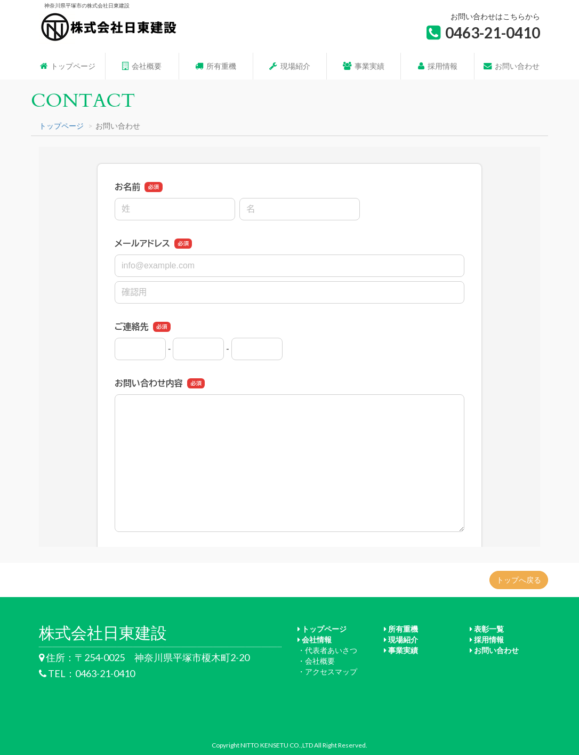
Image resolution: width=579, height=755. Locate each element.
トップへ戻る (518, 579)
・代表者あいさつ (327, 650)
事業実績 (363, 65)
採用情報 (437, 65)
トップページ (67, 65)
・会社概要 (316, 660)
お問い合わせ (512, 65)
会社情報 (314, 639)
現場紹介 (289, 65)
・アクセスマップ (327, 671)
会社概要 (142, 65)
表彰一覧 (487, 628)
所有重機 (215, 65)
